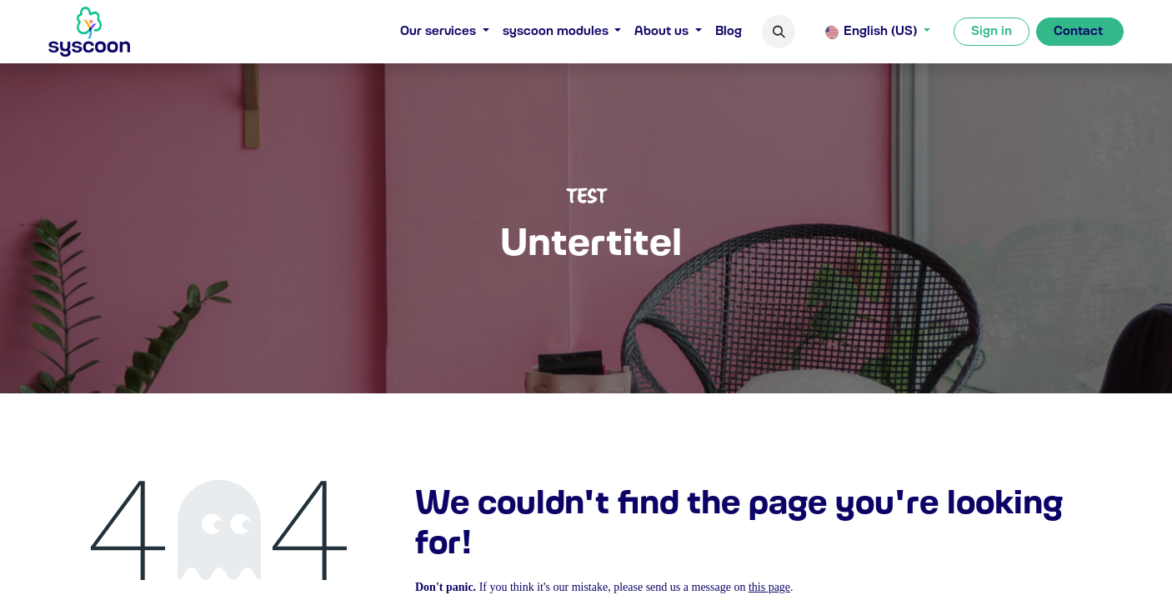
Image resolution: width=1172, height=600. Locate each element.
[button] (778, 31)
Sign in (991, 32)
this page (769, 587)
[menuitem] (444, 32)
